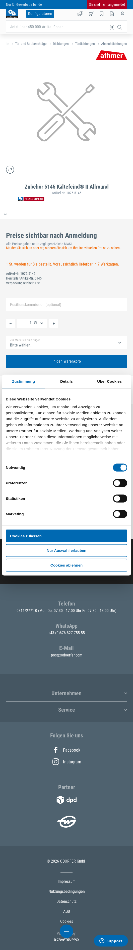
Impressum (67, 881)
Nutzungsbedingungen (66, 891)
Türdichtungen (85, 44)
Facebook (66, 750)
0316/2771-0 (27, 610)
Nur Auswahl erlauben (66, 550)
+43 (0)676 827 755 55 (66, 633)
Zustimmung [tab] (23, 381)
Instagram (66, 761)
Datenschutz (66, 901)
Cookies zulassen (26, 536)
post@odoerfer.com (66, 655)
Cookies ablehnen (66, 565)
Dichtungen (61, 44)
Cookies (66, 921)
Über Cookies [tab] (109, 381)
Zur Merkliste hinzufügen (25, 340)
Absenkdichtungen (114, 44)
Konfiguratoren (40, 13)
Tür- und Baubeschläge (31, 44)
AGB (66, 911)
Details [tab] (66, 381)
